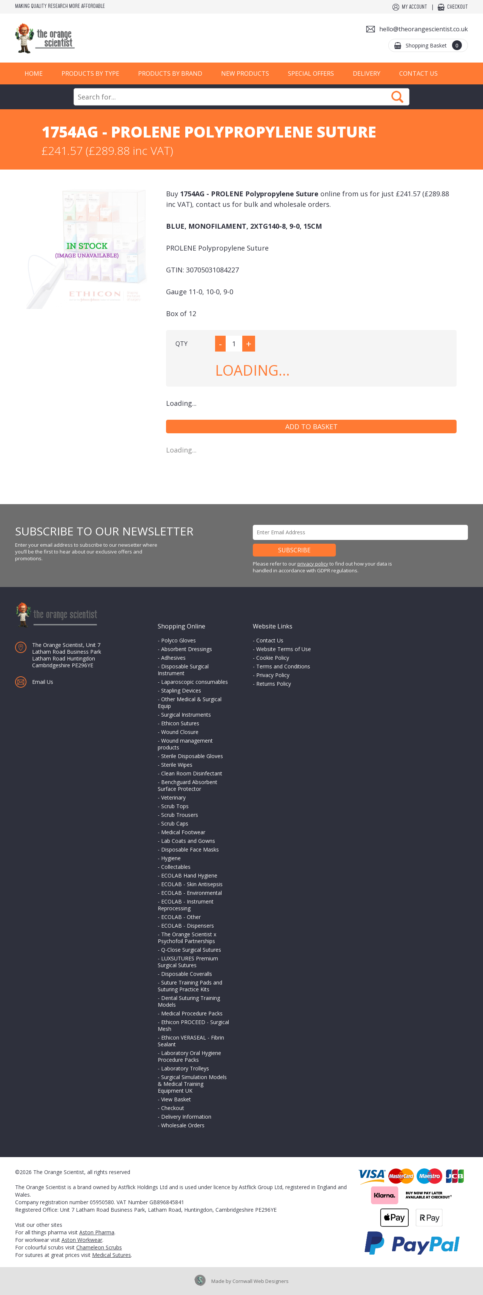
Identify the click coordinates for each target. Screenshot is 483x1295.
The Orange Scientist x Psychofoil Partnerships (187, 938)
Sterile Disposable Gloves (192, 756)
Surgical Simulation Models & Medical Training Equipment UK (192, 1083)
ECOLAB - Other (181, 916)
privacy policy (312, 563)
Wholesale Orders (183, 1125)
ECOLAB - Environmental (191, 892)
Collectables (176, 866)
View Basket (176, 1099)
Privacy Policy (272, 675)
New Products (245, 73)
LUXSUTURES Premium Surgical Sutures (188, 962)
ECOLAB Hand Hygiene (189, 875)
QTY (181, 343)
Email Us (42, 681)
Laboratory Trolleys (185, 1068)
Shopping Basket (434, 45)
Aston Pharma (96, 1232)
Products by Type (90, 73)
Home (34, 73)
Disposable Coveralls (186, 973)
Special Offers (311, 73)
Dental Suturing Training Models (189, 1001)
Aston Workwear (82, 1239)
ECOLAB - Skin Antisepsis (192, 884)
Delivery (366, 73)
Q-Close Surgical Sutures (191, 949)
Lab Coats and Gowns (188, 840)
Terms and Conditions (283, 666)
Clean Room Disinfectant (191, 773)
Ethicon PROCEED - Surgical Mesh (193, 1025)
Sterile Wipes (176, 764)
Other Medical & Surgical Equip (190, 702)
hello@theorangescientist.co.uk (423, 29)
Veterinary (173, 797)
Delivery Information (186, 1116)
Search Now (397, 97)
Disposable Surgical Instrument (183, 670)
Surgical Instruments (186, 714)
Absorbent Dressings (186, 649)
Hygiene (171, 858)
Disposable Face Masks (190, 849)
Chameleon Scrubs (99, 1247)
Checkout (457, 7)
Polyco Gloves (178, 640)
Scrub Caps (174, 823)
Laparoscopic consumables (194, 681)
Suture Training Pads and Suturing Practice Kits (190, 986)
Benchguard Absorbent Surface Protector (187, 785)
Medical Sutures (111, 1254)
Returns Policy (273, 683)
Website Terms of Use (283, 649)
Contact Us (418, 73)
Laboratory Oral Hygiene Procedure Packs (189, 1056)
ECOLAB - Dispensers (187, 925)
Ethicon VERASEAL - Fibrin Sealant (191, 1041)
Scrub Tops (175, 806)
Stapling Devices (181, 690)
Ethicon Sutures (180, 723)
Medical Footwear (183, 832)
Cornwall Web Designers (260, 1281)
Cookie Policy (272, 657)
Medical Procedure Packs (192, 1013)
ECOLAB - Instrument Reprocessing (186, 905)
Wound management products (185, 744)
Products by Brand (170, 73)
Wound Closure (179, 731)
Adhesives (173, 657)
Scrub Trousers (179, 814)
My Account (414, 7)
